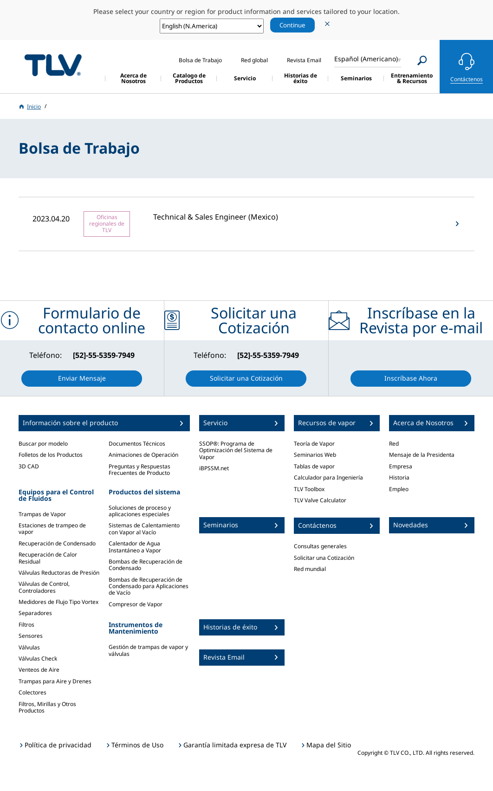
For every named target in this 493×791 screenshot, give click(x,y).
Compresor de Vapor (135, 604)
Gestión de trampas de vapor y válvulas (148, 650)
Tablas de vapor (314, 466)
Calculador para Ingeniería (328, 477)
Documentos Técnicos (137, 443)
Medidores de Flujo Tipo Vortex (58, 602)
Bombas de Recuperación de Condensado (145, 565)
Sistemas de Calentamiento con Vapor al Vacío (144, 528)
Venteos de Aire (39, 670)
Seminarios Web (315, 455)
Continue (292, 25)
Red (394, 443)
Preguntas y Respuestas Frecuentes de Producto (139, 469)
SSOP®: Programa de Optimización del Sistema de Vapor (235, 450)
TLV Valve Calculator (320, 500)
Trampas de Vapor (42, 514)
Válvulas (29, 647)
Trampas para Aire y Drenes (55, 681)
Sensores (31, 636)
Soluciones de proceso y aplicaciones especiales (140, 511)
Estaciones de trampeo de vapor (52, 528)
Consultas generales (320, 546)
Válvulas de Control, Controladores (44, 587)
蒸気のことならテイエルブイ (53, 65)
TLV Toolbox (309, 489)
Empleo (399, 489)
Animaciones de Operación (143, 455)
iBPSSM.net (214, 468)
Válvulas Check (38, 658)
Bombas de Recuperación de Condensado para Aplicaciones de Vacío (148, 586)
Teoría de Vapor (314, 443)
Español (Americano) (366, 58)
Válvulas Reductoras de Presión (59, 573)
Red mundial (310, 569)
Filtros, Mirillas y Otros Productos (47, 707)
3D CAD (29, 466)
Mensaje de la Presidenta (421, 455)
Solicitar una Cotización (324, 558)
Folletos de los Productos (51, 455)
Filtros (26, 625)
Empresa (400, 466)
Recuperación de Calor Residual (48, 558)
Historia (399, 477)
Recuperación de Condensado (57, 543)
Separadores (35, 613)
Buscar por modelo (43, 443)
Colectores (32, 692)
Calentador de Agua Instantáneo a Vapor (135, 546)
